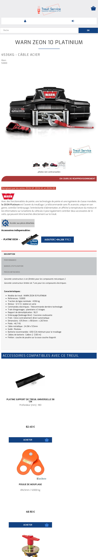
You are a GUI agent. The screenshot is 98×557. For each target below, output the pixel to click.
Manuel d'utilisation (13, 266)
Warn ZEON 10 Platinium (49, 42)
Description (9, 254)
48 (72, 426)
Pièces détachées (12, 272)
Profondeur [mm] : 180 (25, 405)
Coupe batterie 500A (25, 484)
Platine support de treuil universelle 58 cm (25, 400)
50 (25, 511)
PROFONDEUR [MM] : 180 (73, 490)
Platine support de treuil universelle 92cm (73, 485)
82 (25, 426)
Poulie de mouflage (72, 399)
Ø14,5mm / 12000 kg (73, 405)
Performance (10, 260)
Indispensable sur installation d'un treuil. (25, 490)
